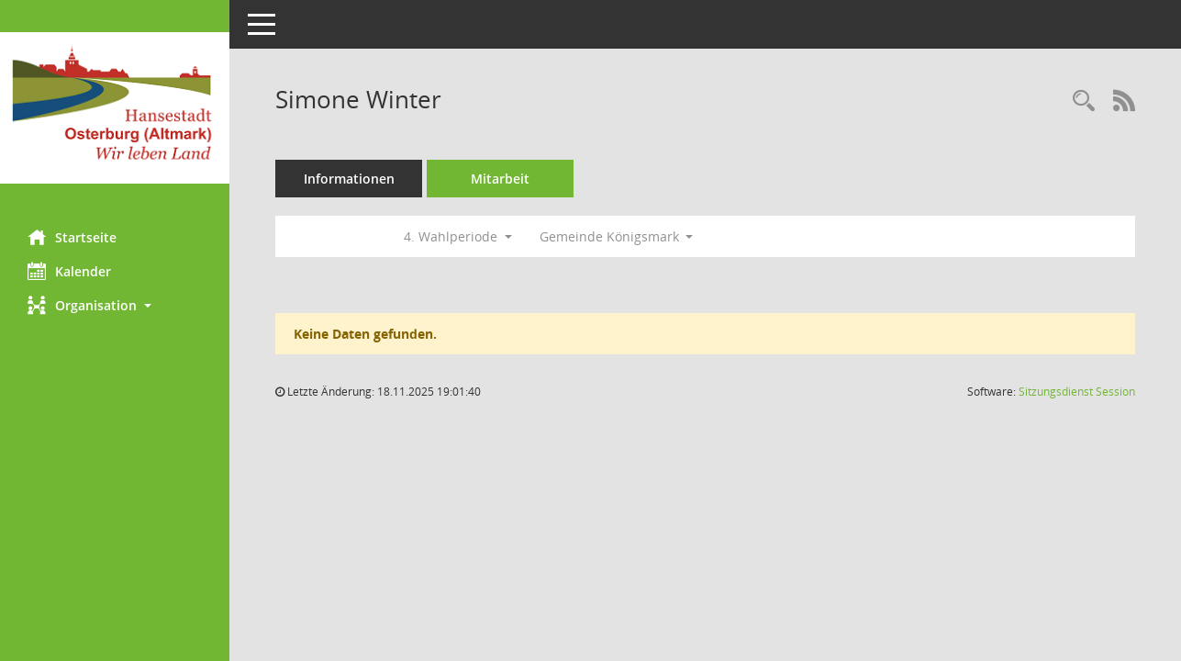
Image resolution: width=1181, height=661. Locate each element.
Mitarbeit (500, 178)
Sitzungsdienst (1077, 391)
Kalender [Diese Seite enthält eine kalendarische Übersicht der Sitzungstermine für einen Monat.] (69, 271)
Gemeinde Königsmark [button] (617, 236)
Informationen (349, 178)
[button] (114, 305)
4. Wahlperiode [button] (458, 236)
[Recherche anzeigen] (1084, 101)
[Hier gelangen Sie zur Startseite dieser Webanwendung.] (114, 108)
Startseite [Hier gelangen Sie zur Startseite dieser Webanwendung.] (72, 237)
